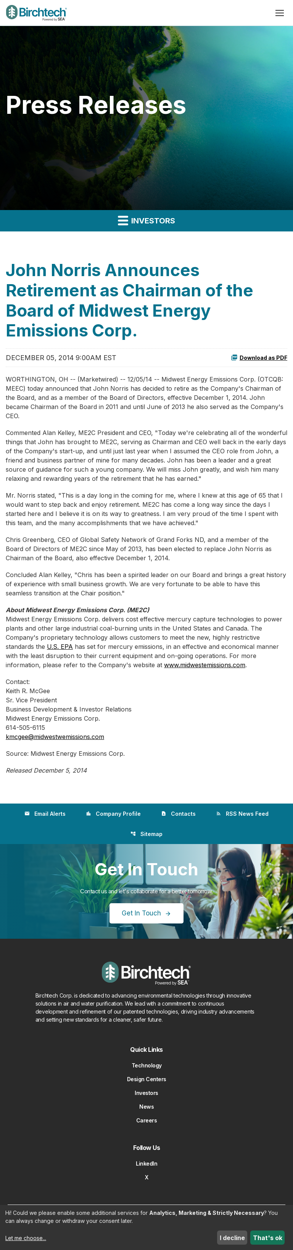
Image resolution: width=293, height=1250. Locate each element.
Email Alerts (45, 813)
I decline (232, 1238)
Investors (146, 1093)
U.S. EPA (60, 646)
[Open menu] (279, 13)
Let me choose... (25, 1238)
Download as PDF (259, 357)
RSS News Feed (242, 813)
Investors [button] (146, 220)
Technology (147, 1065)
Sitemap (146, 834)
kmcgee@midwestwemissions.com (55, 737)
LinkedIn (146, 1163)
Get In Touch (141, 913)
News (146, 1106)
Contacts (178, 813)
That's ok (267, 1238)
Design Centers (146, 1079)
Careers (146, 1120)
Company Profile (113, 813)
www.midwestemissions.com (204, 665)
